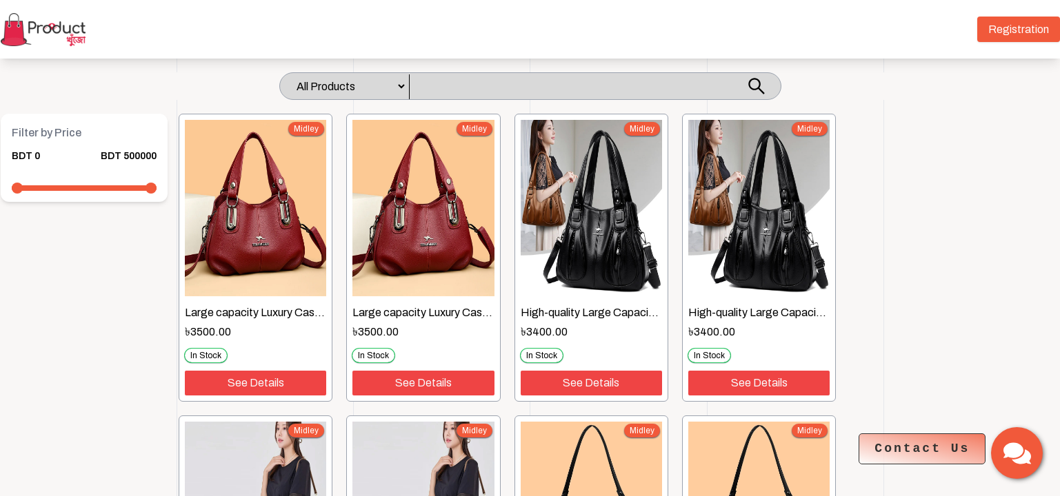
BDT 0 (26, 156)
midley (306, 129)
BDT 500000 (129, 156)
